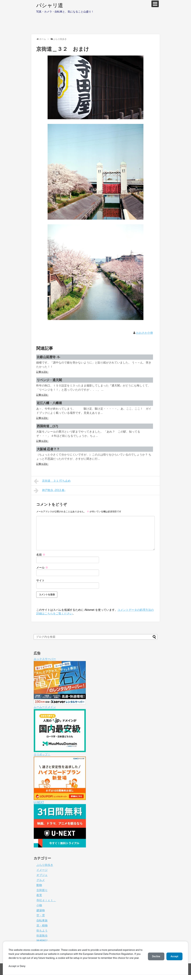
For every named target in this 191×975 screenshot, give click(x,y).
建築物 (40, 910)
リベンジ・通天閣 (49, 380)
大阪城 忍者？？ (48, 449)
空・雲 (40, 915)
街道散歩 (42, 935)
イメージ (42, 870)
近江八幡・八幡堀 (49, 403)
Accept (174, 956)
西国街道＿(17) (47, 426)
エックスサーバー (45, 658)
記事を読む (42, 371)
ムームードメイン (45, 706)
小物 (39, 905)
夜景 (39, 895)
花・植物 (42, 925)
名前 (40, 554)
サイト (40, 580)
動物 (39, 885)
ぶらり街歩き (44, 864)
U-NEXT (39, 802)
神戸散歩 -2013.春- (50, 490)
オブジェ (42, 875)
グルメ (40, 880)
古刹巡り (42, 890)
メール (42, 567)
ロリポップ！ (42, 754)
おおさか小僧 (144, 332)
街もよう (42, 930)
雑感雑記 (42, 940)
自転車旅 (42, 920)
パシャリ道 (49, 5)
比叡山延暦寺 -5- (48, 357)
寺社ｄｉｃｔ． (46, 900)
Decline (156, 956)
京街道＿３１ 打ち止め (52, 481)
